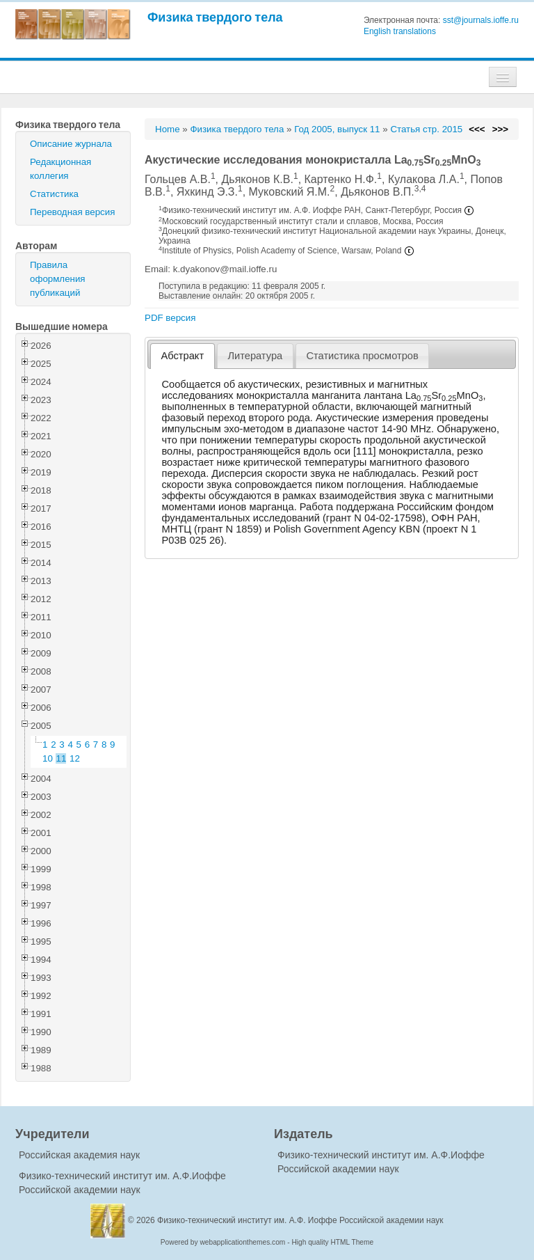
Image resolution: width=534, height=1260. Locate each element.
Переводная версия (72, 212)
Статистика (54, 194)
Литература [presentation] (254, 355)
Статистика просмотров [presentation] (362, 355)
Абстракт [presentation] (182, 355)
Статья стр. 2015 (426, 129)
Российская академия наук (79, 1154)
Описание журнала (71, 144)
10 (47, 758)
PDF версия (170, 318)
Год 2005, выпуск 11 (337, 129)
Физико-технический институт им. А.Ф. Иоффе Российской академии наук (300, 1220)
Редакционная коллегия (60, 169)
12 (75, 758)
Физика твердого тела (215, 17)
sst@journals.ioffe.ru (481, 20)
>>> (500, 129)
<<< (477, 129)
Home (167, 129)
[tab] (182, 356)
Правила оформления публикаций (58, 279)
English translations (400, 31)
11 (61, 758)
